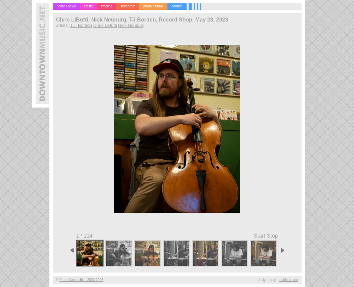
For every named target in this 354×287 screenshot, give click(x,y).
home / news (66, 6)
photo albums (153, 6)
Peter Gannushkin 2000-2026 (82, 280)
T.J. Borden (81, 25)
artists (88, 6)
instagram (127, 6)
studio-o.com (288, 280)
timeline (106, 6)
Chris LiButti (105, 25)
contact (176, 6)
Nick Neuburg (131, 25)
